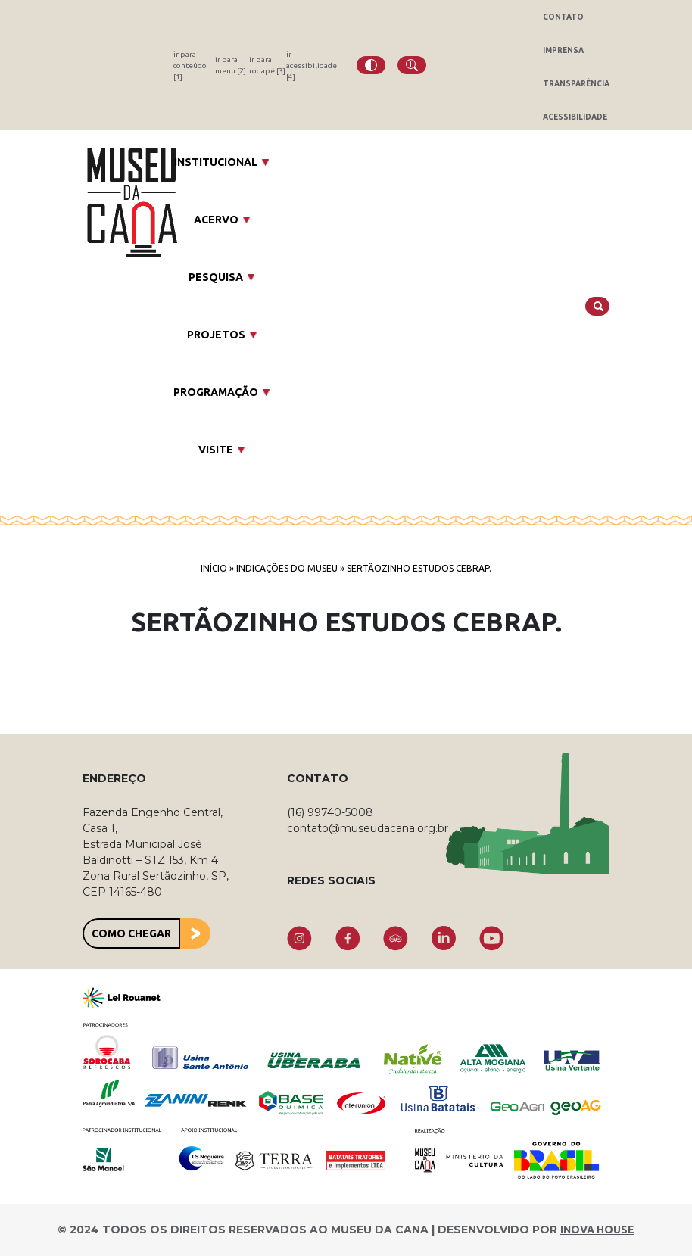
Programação (215, 392)
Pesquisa (216, 277)
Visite (215, 450)
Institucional (215, 162)
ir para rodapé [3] (267, 65)
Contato (563, 17)
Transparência (576, 83)
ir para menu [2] (230, 65)
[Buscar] (597, 306)
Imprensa (563, 50)
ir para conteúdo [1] (190, 65)
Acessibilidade (575, 117)
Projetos (216, 335)
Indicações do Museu (287, 568)
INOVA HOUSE (597, 1229)
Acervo (216, 219)
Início (214, 568)
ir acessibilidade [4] (311, 65)
